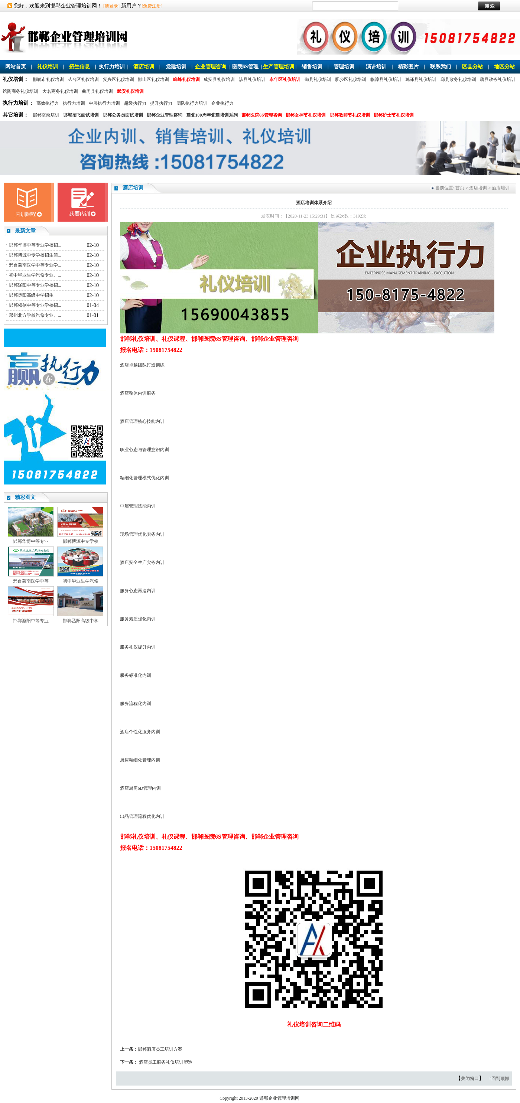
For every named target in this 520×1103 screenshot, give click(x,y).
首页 (459, 187)
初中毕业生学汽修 (80, 581)
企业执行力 (222, 103)
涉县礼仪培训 (252, 79)
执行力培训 (112, 66)
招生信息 (79, 66)
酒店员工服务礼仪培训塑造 (165, 1062)
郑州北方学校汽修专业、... (35, 315)
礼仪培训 (47, 66)
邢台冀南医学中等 (31, 581)
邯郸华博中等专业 (31, 541)
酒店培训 (143, 66)
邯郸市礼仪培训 (48, 79)
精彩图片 (408, 66)
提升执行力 (161, 103)
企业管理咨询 (210, 66)
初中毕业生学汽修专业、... (35, 275)
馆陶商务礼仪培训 (20, 91)
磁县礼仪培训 (318, 79)
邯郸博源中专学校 (80, 541)
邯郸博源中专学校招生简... (35, 255)
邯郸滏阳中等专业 (31, 620)
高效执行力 (47, 103)
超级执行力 (135, 103)
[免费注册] (152, 6)
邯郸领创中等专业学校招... (35, 305)
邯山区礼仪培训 (153, 79)
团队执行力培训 (192, 103)
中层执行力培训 (104, 103)
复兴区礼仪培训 (118, 79)
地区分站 (504, 66)
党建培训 (176, 66)
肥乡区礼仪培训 (350, 79)
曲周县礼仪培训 (97, 91)
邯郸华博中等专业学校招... (35, 245)
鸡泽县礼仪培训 (420, 79)
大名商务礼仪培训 (60, 91)
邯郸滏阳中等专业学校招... (35, 285)
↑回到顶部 (499, 1078)
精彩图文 (25, 497)
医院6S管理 (245, 66)
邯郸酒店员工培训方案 (160, 1049)
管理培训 (344, 66)
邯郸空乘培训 (46, 115)
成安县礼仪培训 (219, 79)
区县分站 (472, 66)
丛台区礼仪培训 (83, 79)
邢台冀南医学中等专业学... (35, 265)
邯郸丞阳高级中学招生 (31, 295)
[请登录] (111, 6)
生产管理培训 (278, 66)
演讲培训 (376, 66)
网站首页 (15, 66)
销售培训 (312, 66)
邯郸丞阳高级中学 (80, 620)
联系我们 (440, 66)
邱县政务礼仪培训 (458, 79)
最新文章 (25, 231)
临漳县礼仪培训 (386, 79)
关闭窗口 (470, 1078)
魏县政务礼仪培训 (498, 79)
